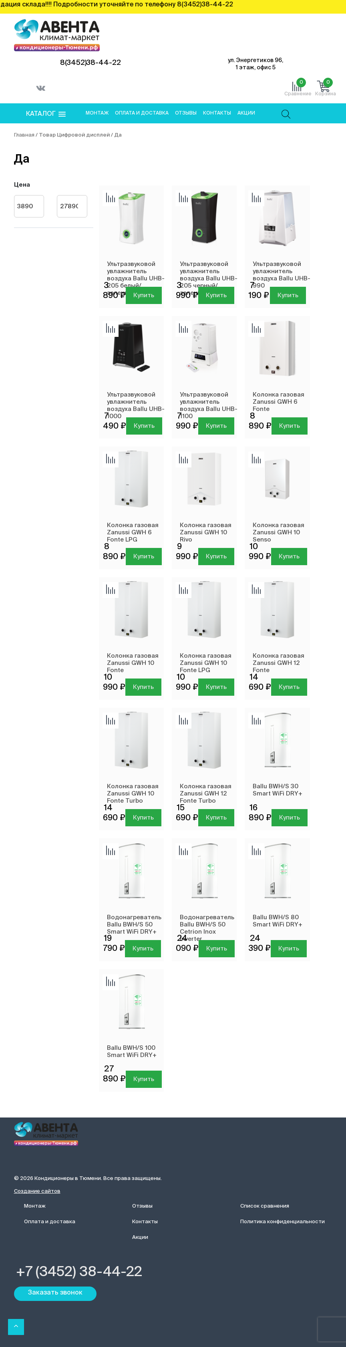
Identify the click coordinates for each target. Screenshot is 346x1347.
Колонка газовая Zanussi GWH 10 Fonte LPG (205, 663)
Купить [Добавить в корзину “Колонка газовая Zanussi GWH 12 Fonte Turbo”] (216, 818)
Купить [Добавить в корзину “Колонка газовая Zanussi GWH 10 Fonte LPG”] (216, 687)
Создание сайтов (37, 1191)
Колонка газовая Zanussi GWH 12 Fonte (278, 663)
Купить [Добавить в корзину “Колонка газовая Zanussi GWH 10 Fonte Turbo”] (143, 818)
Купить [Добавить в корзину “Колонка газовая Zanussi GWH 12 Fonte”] (289, 687)
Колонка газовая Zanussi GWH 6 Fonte (278, 402)
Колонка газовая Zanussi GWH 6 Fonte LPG (133, 532)
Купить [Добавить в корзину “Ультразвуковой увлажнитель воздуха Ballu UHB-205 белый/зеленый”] (143, 295)
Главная (24, 135)
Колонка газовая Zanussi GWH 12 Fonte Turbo (205, 793)
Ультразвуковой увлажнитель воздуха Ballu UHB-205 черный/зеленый (208, 278)
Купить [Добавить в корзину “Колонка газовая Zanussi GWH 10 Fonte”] (143, 687)
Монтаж (97, 113)
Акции (246, 113)
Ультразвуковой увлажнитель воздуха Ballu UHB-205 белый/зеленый (136, 278)
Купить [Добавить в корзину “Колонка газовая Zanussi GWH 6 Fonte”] (289, 426)
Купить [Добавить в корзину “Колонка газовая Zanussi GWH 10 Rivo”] (216, 557)
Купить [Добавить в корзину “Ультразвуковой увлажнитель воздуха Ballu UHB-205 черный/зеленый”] (216, 295)
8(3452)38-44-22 (90, 62)
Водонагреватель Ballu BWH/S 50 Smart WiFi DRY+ (134, 924)
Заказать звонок (55, 1293)
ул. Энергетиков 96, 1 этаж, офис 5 (255, 64)
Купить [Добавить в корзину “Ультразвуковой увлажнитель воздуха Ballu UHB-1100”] (216, 426)
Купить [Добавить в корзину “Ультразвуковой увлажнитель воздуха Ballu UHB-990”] (288, 295)
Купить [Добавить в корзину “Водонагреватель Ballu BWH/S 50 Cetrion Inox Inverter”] (216, 949)
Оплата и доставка (142, 113)
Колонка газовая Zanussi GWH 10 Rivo (205, 532)
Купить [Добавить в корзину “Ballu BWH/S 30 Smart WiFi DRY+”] (289, 818)
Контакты (217, 113)
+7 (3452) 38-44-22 (79, 1272)
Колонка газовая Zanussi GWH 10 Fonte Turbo (133, 793)
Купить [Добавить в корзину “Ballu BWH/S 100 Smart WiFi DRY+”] (143, 1079)
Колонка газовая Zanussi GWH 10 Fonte (133, 663)
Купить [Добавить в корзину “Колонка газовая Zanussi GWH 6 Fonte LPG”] (143, 557)
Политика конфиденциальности (282, 1221)
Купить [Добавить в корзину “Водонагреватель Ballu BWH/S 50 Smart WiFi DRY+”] (143, 949)
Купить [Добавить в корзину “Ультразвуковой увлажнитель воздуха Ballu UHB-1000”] (144, 426)
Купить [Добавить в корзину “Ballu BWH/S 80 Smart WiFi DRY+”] (288, 949)
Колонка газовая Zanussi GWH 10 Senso (278, 532)
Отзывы (186, 113)
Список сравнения (264, 1206)
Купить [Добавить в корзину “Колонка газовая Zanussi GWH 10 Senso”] (289, 557)
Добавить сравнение (111, 198)
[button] (46, 114)
